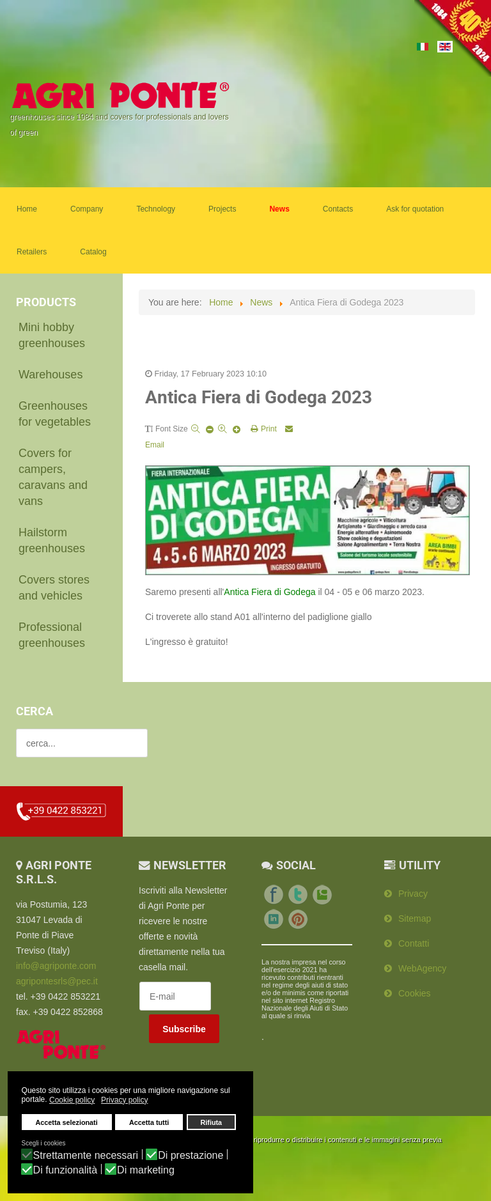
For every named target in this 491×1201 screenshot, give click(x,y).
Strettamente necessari (86, 1155)
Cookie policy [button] (72, 1100)
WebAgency (422, 968)
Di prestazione (190, 1155)
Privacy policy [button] (124, 1100)
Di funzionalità (65, 1170)
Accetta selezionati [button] (67, 1122)
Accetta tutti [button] (149, 1122)
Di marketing (146, 1170)
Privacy (413, 893)
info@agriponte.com (56, 966)
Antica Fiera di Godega (269, 592)
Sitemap (414, 918)
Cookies (414, 993)
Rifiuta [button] (211, 1122)
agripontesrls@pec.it (57, 981)
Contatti (413, 943)
